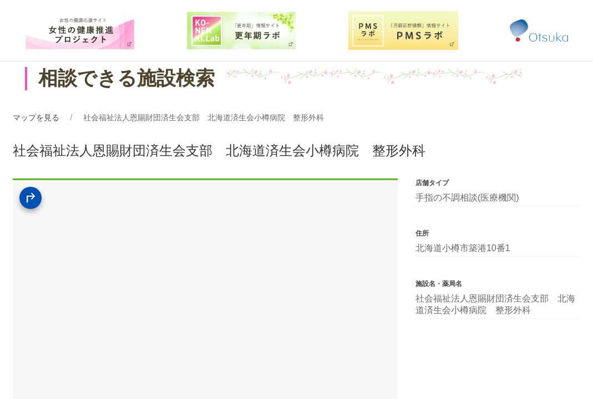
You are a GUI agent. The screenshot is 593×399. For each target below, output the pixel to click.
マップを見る (36, 117)
